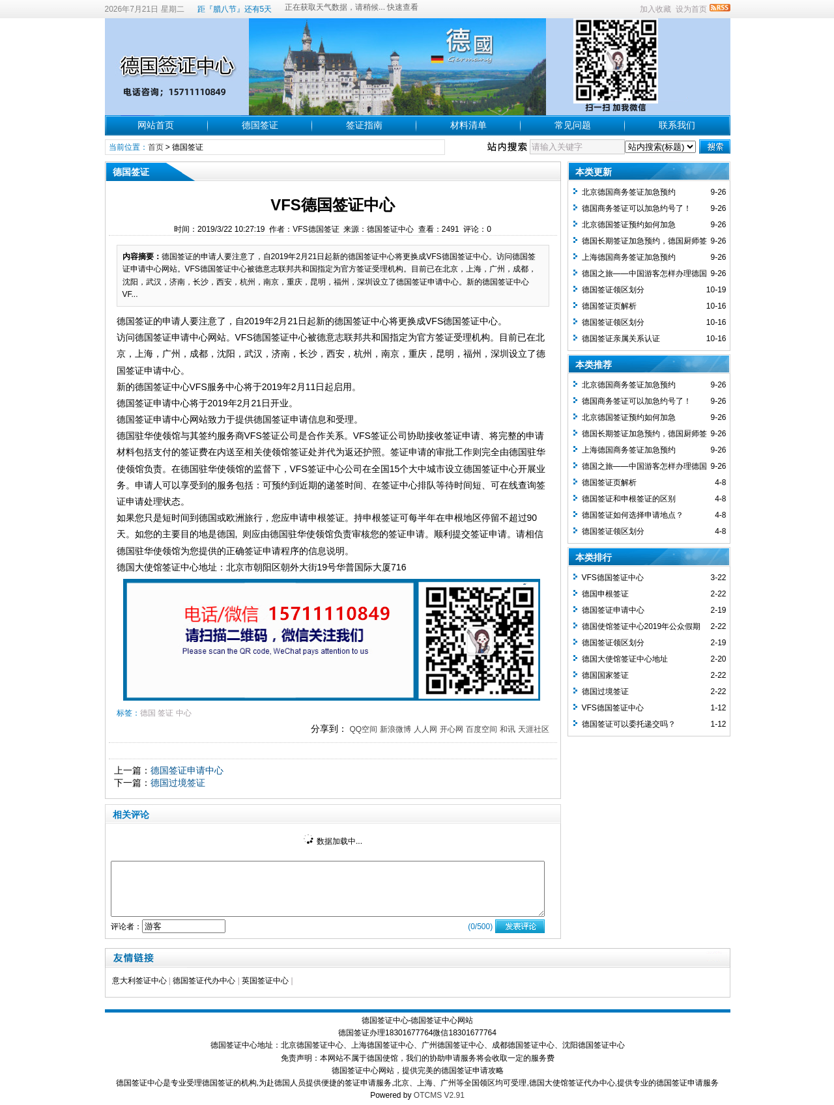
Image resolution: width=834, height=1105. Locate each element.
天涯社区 (533, 729)
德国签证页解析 (609, 306)
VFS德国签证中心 (613, 577)
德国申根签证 (605, 593)
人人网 (425, 729)
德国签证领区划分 (613, 289)
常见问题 (572, 125)
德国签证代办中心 (204, 980)
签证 (165, 713)
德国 (148, 713)
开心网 (451, 729)
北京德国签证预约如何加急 (629, 224)
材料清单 (468, 125)
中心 (184, 713)
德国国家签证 (605, 675)
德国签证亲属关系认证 (621, 338)
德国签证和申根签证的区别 (629, 498)
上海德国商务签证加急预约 (629, 257)
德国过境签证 (178, 782)
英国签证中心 (265, 980)
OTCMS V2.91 (439, 1095)
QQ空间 (363, 729)
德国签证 (260, 125)
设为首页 (691, 9)
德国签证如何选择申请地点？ (632, 515)
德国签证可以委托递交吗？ (629, 724)
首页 (156, 147)
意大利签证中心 (139, 980)
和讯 (507, 729)
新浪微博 (395, 729)
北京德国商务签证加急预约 (629, 192)
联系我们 (677, 125)
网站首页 (155, 125)
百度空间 (481, 729)
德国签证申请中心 (187, 770)
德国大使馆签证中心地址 (625, 659)
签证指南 (364, 125)
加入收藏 (655, 9)
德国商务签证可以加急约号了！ (636, 208)
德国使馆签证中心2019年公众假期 (641, 626)
